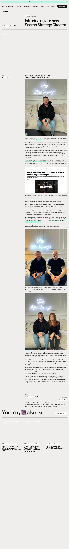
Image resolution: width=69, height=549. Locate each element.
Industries (27, 6)
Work (48, 6)
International (35, 6)
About (42, 6)
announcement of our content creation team (35, 161)
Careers (53, 6)
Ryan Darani (39, 139)
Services (19, 6)
